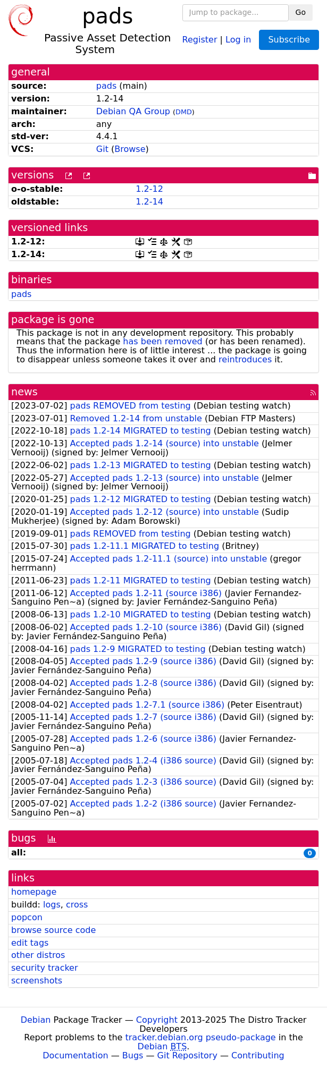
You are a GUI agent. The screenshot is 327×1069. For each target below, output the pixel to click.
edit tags (29, 943)
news (24, 392)
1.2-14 (149, 202)
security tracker (44, 968)
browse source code (53, 930)
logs (52, 905)
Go (301, 12)
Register (199, 39)
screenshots (36, 980)
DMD (183, 112)
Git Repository (187, 1055)
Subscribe (289, 40)
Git (102, 149)
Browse (129, 149)
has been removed (162, 341)
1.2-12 (149, 189)
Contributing (257, 1055)
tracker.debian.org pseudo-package (200, 1037)
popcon (27, 917)
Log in (238, 39)
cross (77, 905)
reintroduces (245, 359)
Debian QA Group (133, 111)
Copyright (157, 1020)
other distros (38, 955)
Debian (36, 1020)
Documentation (75, 1055)
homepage (33, 892)
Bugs (133, 1055)
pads (106, 86)
